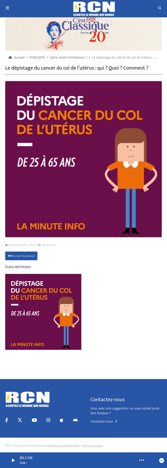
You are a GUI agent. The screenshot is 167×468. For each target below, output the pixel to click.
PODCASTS (38, 57)
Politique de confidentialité (63, 445)
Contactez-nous (103, 421)
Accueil (16, 57)
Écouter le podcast (21, 256)
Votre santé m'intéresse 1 (69, 57)
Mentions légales (92, 445)
